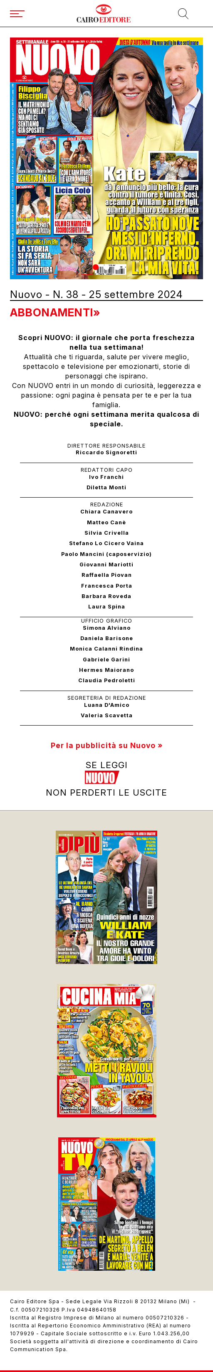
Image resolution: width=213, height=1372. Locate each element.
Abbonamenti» (55, 312)
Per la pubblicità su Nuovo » (107, 745)
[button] (95, 267)
